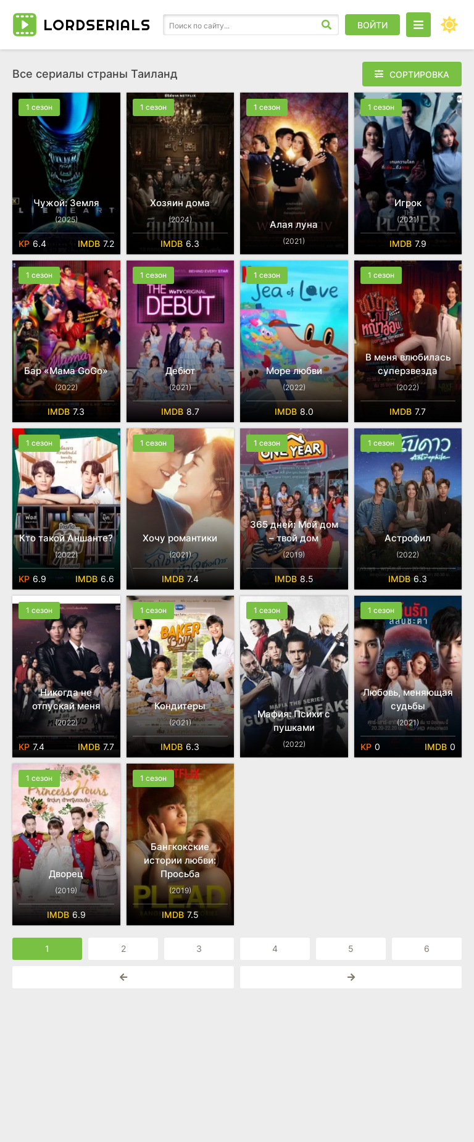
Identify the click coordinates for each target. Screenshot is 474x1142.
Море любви (294, 371)
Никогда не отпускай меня (66, 699)
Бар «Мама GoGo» (66, 371)
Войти (372, 25)
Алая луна (294, 224)
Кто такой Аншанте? (66, 538)
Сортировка (419, 74)
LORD (97, 24)
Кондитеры (180, 706)
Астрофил (408, 538)
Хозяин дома (180, 203)
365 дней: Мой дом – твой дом (294, 531)
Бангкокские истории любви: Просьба (180, 860)
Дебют (180, 371)
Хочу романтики (180, 538)
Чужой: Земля (66, 203)
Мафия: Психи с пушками (293, 720)
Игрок (408, 203)
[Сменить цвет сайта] (449, 24)
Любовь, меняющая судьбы (408, 699)
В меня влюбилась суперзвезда (408, 364)
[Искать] (326, 24)
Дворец (66, 874)
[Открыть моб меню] (418, 24)
